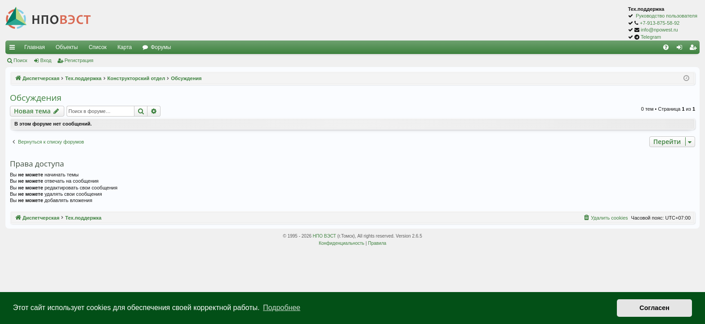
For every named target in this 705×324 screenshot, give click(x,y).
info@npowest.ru (659, 29)
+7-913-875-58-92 (659, 23)
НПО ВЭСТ (324, 236)
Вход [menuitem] (681, 49)
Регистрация (79, 60)
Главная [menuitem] (34, 47)
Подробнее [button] (281, 307)
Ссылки (14, 49)
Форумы (161, 47)
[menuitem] (666, 47)
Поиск (20, 60)
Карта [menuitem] (124, 47)
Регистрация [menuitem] (695, 49)
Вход (46, 60)
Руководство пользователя (666, 15)
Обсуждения (36, 98)
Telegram (651, 37)
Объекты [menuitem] (67, 47)
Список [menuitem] (98, 47)
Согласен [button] (654, 307)
